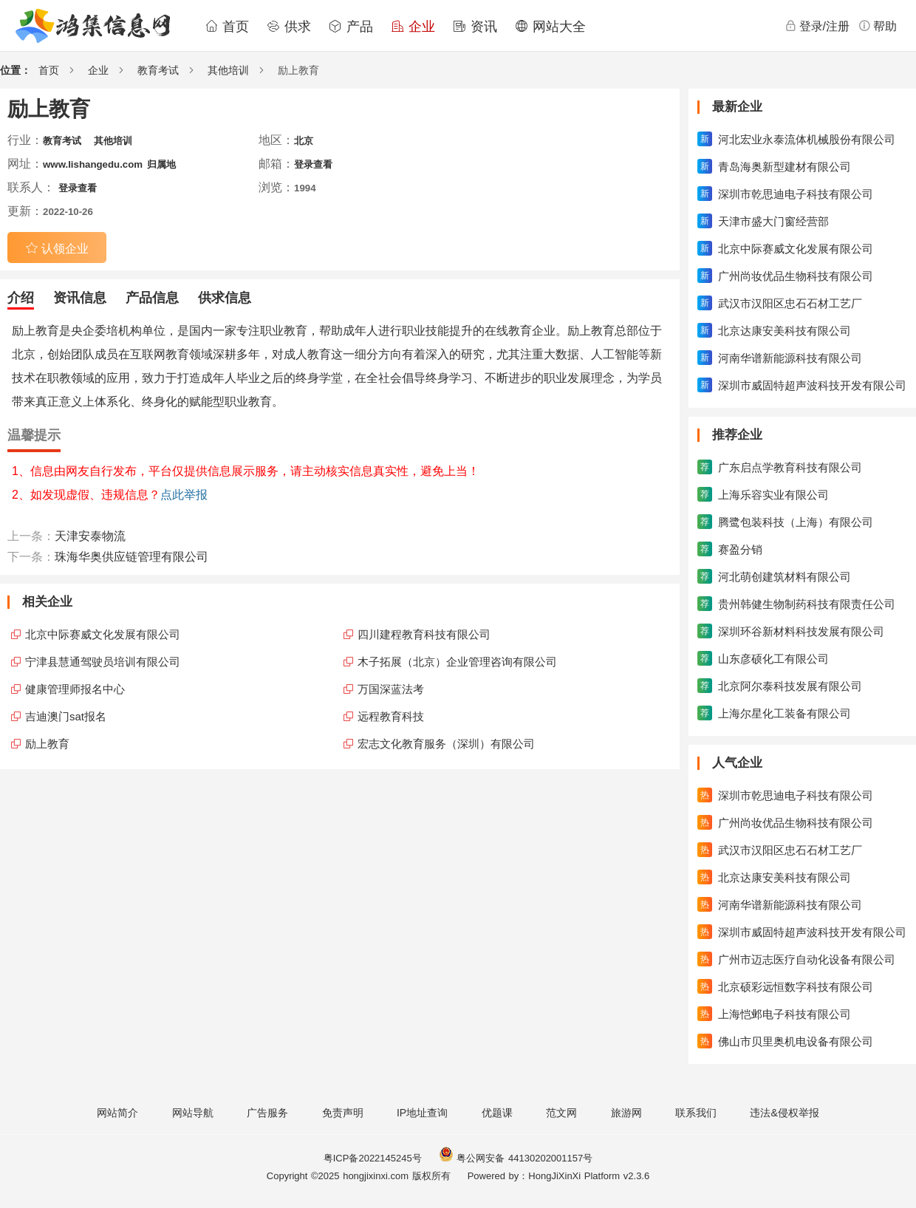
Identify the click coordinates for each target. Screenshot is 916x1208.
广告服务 (267, 1113)
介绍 (20, 297)
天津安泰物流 (90, 536)
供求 (289, 26)
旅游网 (626, 1113)
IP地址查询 (422, 1113)
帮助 (877, 26)
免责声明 (342, 1113)
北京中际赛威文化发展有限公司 (102, 634)
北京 (303, 140)
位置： (15, 70)
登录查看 (313, 164)
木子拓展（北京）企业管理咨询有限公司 (457, 661)
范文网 (561, 1113)
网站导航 (192, 1113)
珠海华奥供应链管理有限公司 (131, 556)
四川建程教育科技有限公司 (424, 634)
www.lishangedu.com (93, 164)
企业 (413, 26)
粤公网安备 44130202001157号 (515, 1158)
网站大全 (550, 26)
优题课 (497, 1113)
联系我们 (696, 1113)
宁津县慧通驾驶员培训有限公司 (102, 661)
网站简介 (117, 1113)
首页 (227, 26)
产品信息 (152, 297)
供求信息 (224, 297)
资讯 (475, 26)
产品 (351, 26)
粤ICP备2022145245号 (373, 1158)
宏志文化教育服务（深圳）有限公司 (446, 743)
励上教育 (47, 743)
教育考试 (158, 70)
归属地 (161, 164)
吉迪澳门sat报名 (65, 716)
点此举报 (184, 494)
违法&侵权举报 (784, 1113)
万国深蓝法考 (391, 689)
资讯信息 (79, 297)
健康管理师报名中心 (75, 689)
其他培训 (228, 70)
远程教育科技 (391, 716)
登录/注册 (817, 26)
